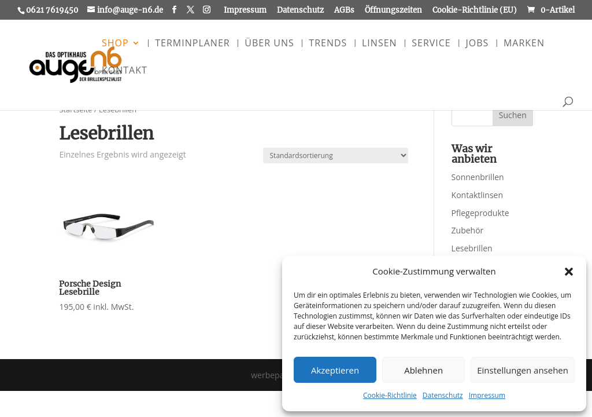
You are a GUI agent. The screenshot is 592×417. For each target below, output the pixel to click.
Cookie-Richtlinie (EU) (474, 10)
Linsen (379, 44)
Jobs (477, 44)
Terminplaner (192, 44)
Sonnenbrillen (478, 176)
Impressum (487, 395)
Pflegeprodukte (480, 212)
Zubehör (468, 230)
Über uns (269, 44)
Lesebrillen (472, 248)
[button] (569, 271)
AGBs (344, 10)
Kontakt (124, 71)
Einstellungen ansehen (522, 370)
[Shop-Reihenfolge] (335, 155)
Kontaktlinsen (477, 194)
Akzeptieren (335, 370)
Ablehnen (423, 370)
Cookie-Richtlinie (390, 395)
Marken (524, 44)
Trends (328, 44)
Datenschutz (443, 395)
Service (431, 44)
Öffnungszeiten (393, 10)
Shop (115, 44)
